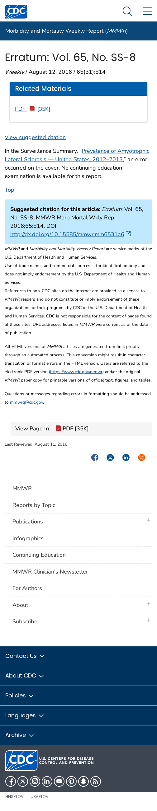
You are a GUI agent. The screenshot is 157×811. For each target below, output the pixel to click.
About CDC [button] (25, 675)
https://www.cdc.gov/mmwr (76, 372)
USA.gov (40, 796)
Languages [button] (25, 715)
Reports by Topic (33, 505)
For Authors (27, 588)
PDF (32, 109)
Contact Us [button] (25, 656)
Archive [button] (20, 735)
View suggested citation (35, 137)
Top (9, 190)
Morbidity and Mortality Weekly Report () (66, 31)
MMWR (22, 488)
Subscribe (24, 621)
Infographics (28, 538)
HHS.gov (14, 796)
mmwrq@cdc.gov (26, 402)
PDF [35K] (72, 429)
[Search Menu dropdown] (127, 11)
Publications (27, 521)
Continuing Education (39, 555)
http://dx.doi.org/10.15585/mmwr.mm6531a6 (70, 234)
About (21, 605)
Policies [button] (20, 695)
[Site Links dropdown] (147, 11)
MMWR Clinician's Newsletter (50, 571)
